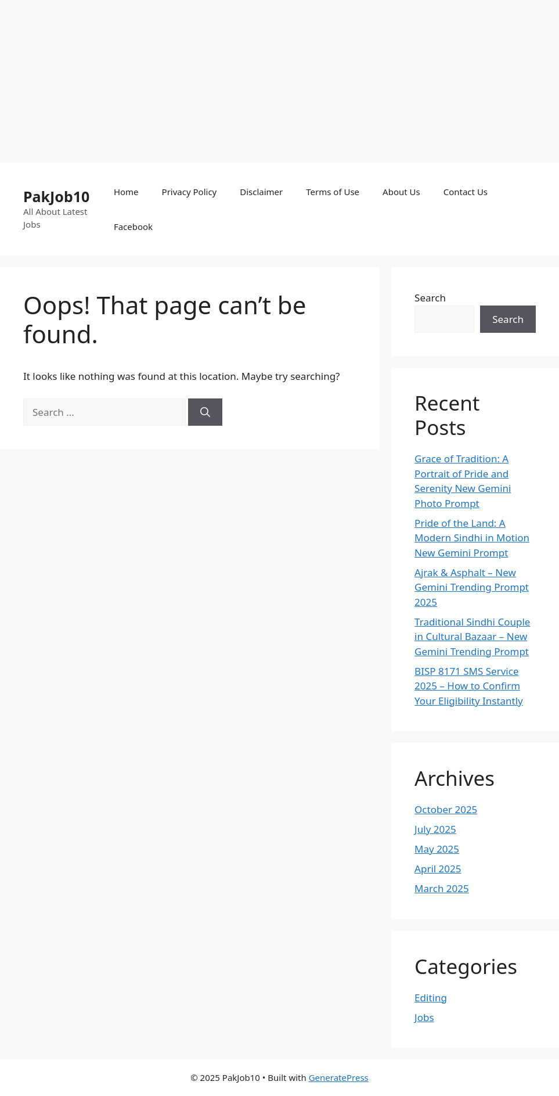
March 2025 (441, 888)
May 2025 (436, 849)
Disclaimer (261, 191)
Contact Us (465, 191)
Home (126, 191)
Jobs (424, 1017)
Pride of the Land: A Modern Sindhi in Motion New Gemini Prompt (471, 537)
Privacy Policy (189, 191)
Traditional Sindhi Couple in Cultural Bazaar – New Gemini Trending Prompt (472, 636)
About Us (401, 191)
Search (430, 297)
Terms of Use (332, 191)
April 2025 (437, 868)
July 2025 (435, 829)
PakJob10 (56, 196)
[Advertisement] (275, 81)
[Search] (205, 412)
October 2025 (445, 809)
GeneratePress (339, 1077)
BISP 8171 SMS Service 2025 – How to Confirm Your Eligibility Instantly (468, 685)
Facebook (133, 226)
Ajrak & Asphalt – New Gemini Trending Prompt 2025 (471, 587)
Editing (430, 997)
